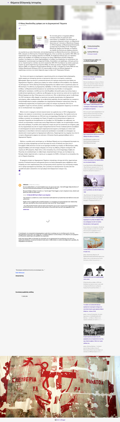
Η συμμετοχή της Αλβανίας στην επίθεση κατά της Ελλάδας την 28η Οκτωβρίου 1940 (93, 190)
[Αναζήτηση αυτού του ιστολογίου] (105, 2)
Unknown (25, 184)
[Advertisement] (52, 258)
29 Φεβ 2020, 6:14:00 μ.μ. (34, 184)
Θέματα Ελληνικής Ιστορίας (25, 2)
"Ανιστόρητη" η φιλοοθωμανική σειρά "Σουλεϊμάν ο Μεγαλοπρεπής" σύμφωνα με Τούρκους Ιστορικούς (93, 106)
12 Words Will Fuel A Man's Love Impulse (38, 195)
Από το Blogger (60, 420)
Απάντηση (26, 209)
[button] (19, 28)
